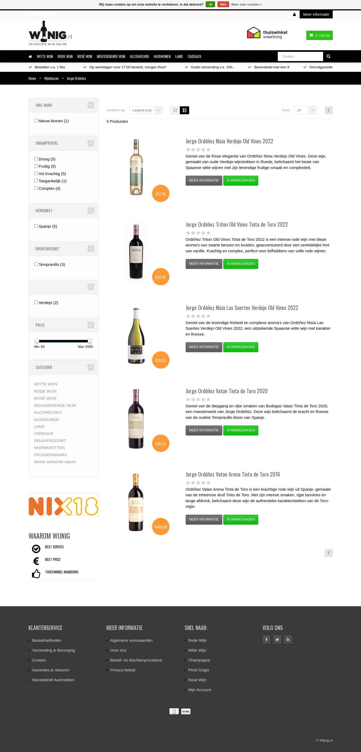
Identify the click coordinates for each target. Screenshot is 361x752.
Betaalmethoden (46, 640)
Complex (50, 188)
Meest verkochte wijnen (55, 461)
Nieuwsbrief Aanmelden (53, 680)
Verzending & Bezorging (53, 650)
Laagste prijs (142, 110)
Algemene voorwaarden (131, 640)
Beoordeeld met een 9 (268, 67)
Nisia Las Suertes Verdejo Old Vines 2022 (242, 308)
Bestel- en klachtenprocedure (136, 660)
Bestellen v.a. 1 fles (47, 67)
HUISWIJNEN (162, 56)
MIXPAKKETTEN (49, 447)
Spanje (48, 226)
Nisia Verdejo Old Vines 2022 (229, 141)
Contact (39, 660)
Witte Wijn (197, 650)
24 (299, 110)
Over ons (118, 650)
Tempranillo (52, 264)
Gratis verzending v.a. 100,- (209, 67)
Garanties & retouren (50, 670)
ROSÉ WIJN (84, 56)
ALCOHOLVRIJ (139, 56)
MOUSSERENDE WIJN (111, 56)
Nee (223, 4)
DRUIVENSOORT (50, 440)
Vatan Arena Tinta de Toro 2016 (233, 474)
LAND (179, 56)
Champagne (199, 660)
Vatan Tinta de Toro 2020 (227, 391)
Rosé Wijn (197, 680)
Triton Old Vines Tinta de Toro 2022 (237, 224)
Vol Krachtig (52, 173)
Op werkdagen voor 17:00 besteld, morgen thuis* (125, 67)
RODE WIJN (65, 56)
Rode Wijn (197, 640)
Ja (210, 4)
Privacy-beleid (122, 670)
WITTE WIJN (45, 56)
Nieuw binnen (54, 121)
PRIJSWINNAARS (50, 454)
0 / (319, 35)
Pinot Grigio (198, 670)
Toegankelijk (53, 181)
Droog (47, 159)
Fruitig (47, 166)
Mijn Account (199, 689)
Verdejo (48, 302)
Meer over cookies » (246, 4)
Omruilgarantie (318, 67)
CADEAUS (194, 56)
